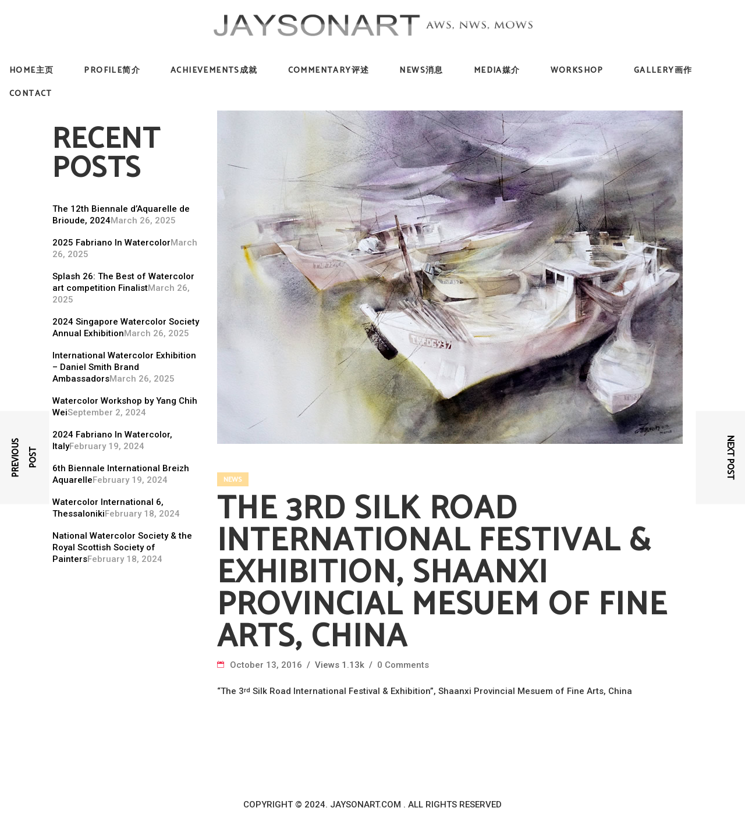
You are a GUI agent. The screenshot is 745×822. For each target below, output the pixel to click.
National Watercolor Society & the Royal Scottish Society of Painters (122, 547)
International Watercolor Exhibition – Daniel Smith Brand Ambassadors (124, 367)
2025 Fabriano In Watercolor (111, 242)
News (233, 479)
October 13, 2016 (267, 665)
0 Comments (403, 665)
